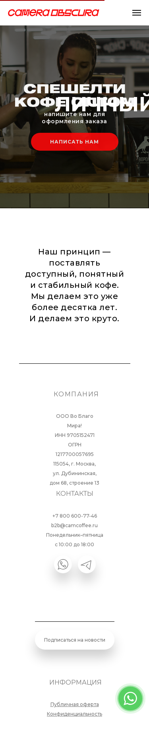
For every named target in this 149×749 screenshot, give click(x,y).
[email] (74, 610)
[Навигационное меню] (136, 13)
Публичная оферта (74, 704)
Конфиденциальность (74, 714)
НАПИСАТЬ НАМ (74, 142)
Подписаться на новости (74, 640)
